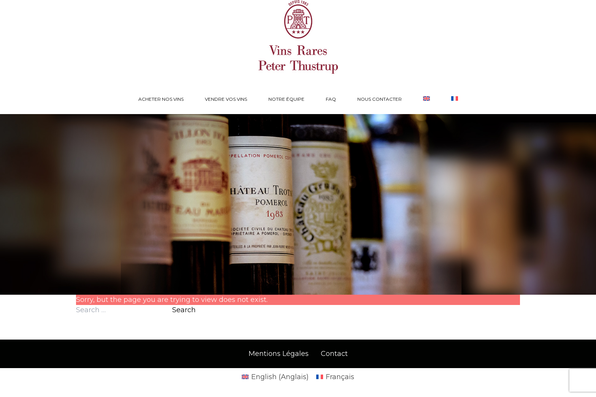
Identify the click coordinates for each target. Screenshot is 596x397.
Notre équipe (286, 99)
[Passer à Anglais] (426, 99)
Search (184, 310)
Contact (334, 353)
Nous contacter (379, 99)
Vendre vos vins (226, 99)
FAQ (331, 99)
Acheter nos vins (161, 99)
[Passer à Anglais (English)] (275, 377)
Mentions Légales (279, 353)
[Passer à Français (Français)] (335, 377)
